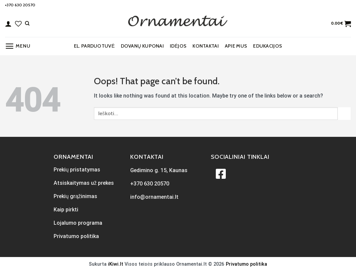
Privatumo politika (246, 264)
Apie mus (236, 46)
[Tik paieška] (27, 23)
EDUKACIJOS (267, 46)
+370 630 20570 (20, 4)
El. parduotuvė (94, 46)
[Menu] (17, 46)
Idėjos (178, 46)
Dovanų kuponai (142, 46)
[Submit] (344, 113)
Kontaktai (205, 46)
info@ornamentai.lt (154, 197)
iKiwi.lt (115, 264)
